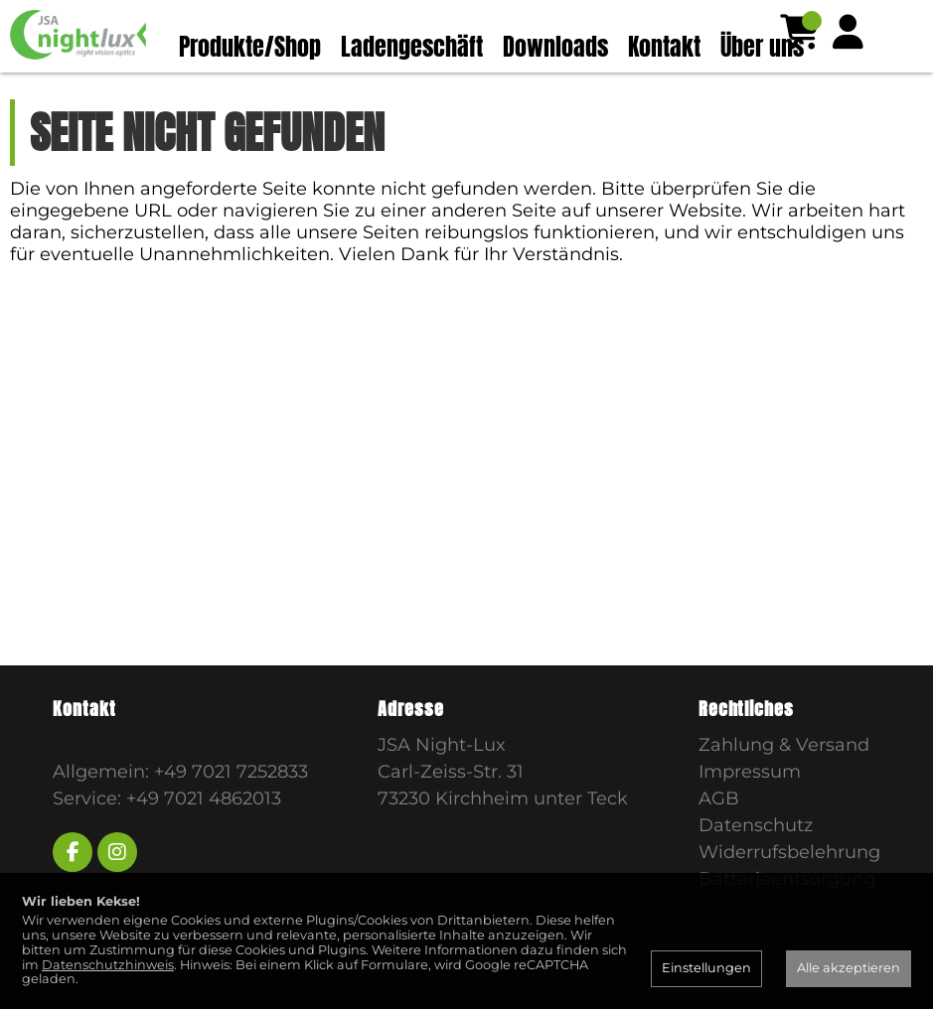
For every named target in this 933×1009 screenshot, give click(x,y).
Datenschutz (756, 865)
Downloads (555, 47)
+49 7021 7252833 (231, 811)
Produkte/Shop (250, 47)
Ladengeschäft (412, 47)
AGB (719, 838)
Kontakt (664, 47)
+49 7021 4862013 (203, 838)
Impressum (750, 811)
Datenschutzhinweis (108, 964)
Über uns (762, 47)
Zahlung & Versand (784, 784)
